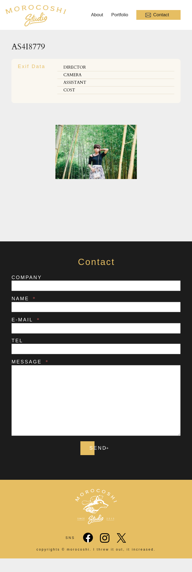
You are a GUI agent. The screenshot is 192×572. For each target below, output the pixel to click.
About (97, 14)
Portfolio (119, 14)
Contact (157, 15)
